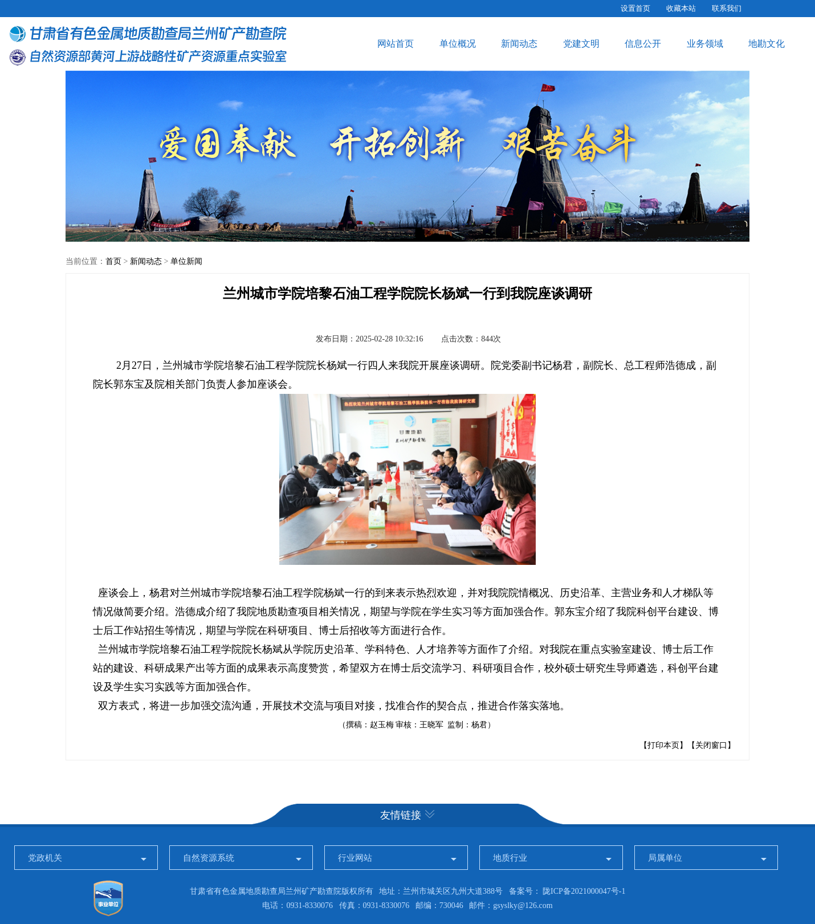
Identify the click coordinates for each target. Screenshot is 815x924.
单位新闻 (186, 261)
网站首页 (395, 43)
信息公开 (643, 43)
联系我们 (726, 8)
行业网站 (355, 857)
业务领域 (705, 43)
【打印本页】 (663, 745)
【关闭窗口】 (711, 745)
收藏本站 (681, 8)
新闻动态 (519, 43)
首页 (113, 261)
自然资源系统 (208, 857)
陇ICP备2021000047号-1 (584, 891)
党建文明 (581, 43)
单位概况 (457, 43)
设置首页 (635, 8)
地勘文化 (766, 43)
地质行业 (510, 857)
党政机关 (45, 857)
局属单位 (665, 857)
